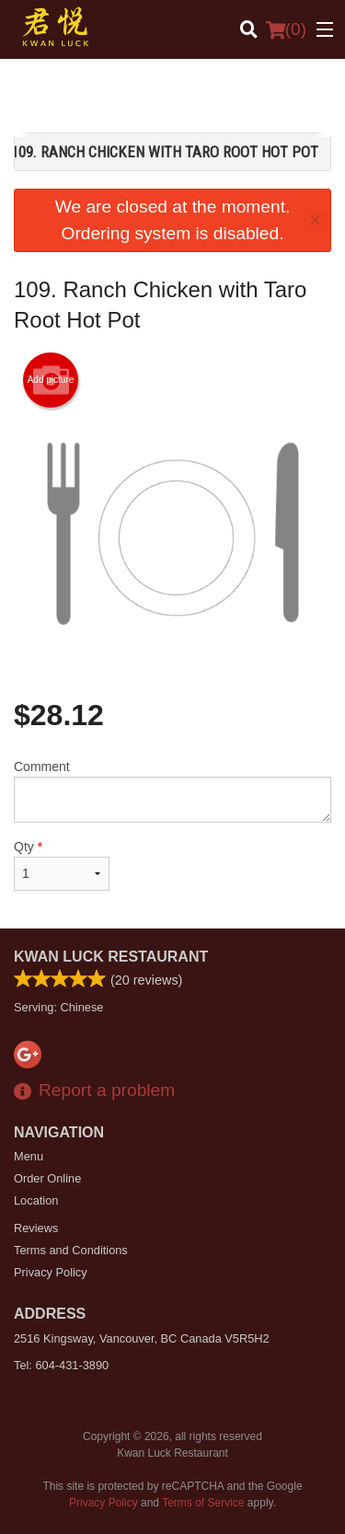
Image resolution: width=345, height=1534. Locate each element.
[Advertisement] (172, 100)
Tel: (61, 1365)
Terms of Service (203, 1502)
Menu (28, 1156)
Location (36, 1200)
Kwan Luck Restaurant (111, 956)
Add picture (51, 380)
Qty (61, 865)
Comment (172, 791)
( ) (286, 29)
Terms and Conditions (71, 1250)
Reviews (36, 1228)
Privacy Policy (50, 1272)
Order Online (47, 1178)
